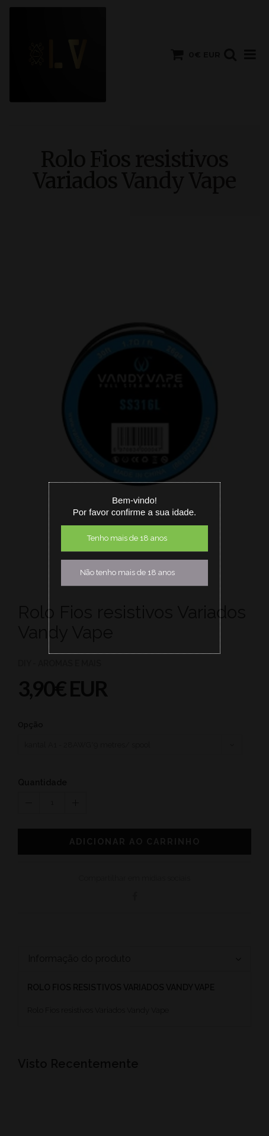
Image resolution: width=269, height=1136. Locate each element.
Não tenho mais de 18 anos (127, 572)
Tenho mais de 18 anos (127, 538)
